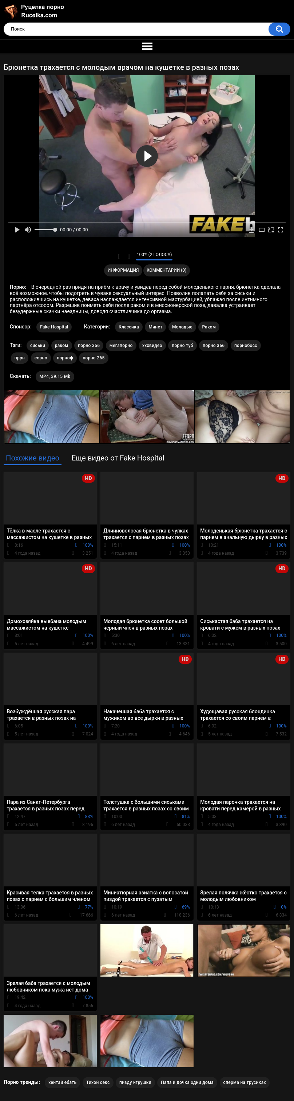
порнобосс (245, 345)
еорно (41, 357)
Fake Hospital (54, 327)
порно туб (182, 345)
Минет (155, 327)
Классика (129, 327)
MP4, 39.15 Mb (54, 376)
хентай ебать (62, 1082)
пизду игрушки (135, 1082)
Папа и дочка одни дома (187, 1082)
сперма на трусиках (244, 1082)
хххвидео (152, 345)
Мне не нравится (128, 256)
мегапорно (121, 345)
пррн (20, 357)
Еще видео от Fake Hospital (118, 458)
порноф (65, 357)
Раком (209, 327)
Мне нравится (119, 256)
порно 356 (89, 345)
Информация (123, 270)
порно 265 (93, 357)
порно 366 (214, 345)
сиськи (37, 345)
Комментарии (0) (166, 270)
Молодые (182, 327)
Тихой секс (98, 1082)
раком (61, 345)
